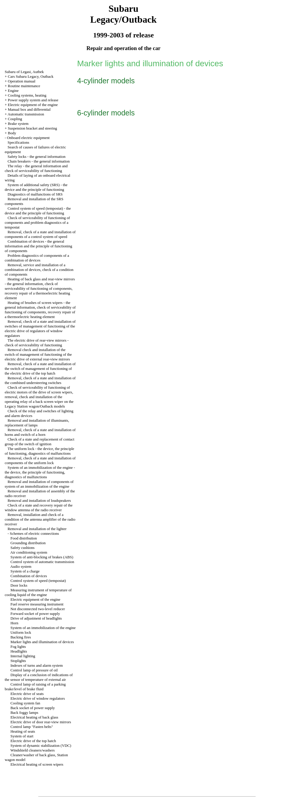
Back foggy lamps (24, 712)
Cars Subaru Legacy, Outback (31, 76)
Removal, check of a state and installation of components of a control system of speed (40, 234)
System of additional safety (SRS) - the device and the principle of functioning (36, 187)
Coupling (15, 119)
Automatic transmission (26, 114)
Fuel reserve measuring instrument (36, 604)
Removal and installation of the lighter (37, 529)
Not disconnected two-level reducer (37, 609)
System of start (21, 736)
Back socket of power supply (32, 708)
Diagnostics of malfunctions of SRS (35, 194)
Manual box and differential (29, 109)
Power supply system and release (33, 100)
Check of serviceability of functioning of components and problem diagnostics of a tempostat (37, 222)
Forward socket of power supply (35, 613)
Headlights (18, 651)
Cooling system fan (25, 703)
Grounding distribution (28, 543)
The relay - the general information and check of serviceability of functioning (36, 168)
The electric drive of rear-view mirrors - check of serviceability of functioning (37, 342)
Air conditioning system (28, 552)
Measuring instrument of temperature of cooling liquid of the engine (38, 592)
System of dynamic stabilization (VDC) (40, 745)
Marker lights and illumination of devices (42, 642)
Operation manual (22, 81)
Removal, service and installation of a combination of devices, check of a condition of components (39, 270)
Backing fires (20, 637)
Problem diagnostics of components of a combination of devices (37, 257)
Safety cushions (22, 547)
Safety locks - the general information (37, 156)
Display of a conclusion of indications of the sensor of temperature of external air (39, 677)
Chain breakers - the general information (39, 161)
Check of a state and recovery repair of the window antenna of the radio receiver (39, 507)
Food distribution (23, 538)
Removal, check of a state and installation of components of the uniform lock (40, 460)
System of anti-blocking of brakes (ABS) (41, 557)
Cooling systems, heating (27, 95)
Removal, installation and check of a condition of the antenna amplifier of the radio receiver (40, 519)
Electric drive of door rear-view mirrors (40, 722)
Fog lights (18, 646)
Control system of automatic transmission (42, 562)
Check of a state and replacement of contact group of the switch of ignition (39, 441)
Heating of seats (22, 731)
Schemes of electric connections (34, 533)
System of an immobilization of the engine (43, 627)
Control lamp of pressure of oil (34, 670)
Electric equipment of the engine (33, 104)
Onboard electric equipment (28, 137)
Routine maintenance (24, 86)
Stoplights (18, 660)
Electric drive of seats (27, 693)
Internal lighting (22, 656)
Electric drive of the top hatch (33, 741)
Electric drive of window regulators (37, 698)
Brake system (18, 123)
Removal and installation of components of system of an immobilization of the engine (39, 484)
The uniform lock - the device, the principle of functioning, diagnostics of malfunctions (39, 451)
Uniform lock (20, 632)
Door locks (18, 585)
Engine (13, 90)
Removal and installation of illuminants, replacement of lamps (37, 422)
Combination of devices (28, 576)
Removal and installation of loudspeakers (39, 500)
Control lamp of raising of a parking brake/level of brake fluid (35, 686)
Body (12, 133)
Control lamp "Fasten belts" (31, 726)
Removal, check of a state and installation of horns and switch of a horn (40, 432)
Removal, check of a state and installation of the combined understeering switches (40, 380)
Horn (14, 623)
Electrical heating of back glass (34, 717)
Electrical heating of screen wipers (36, 764)
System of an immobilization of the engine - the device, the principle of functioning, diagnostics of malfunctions (40, 472)
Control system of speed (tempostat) (38, 580)
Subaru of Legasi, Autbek (24, 71)
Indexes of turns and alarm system (36, 665)
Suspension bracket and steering (32, 128)
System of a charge (24, 571)
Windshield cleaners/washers (32, 750)
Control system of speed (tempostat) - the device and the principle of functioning (38, 210)
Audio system (20, 566)
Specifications (18, 142)
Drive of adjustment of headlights (36, 618)
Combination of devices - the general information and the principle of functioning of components (38, 246)
